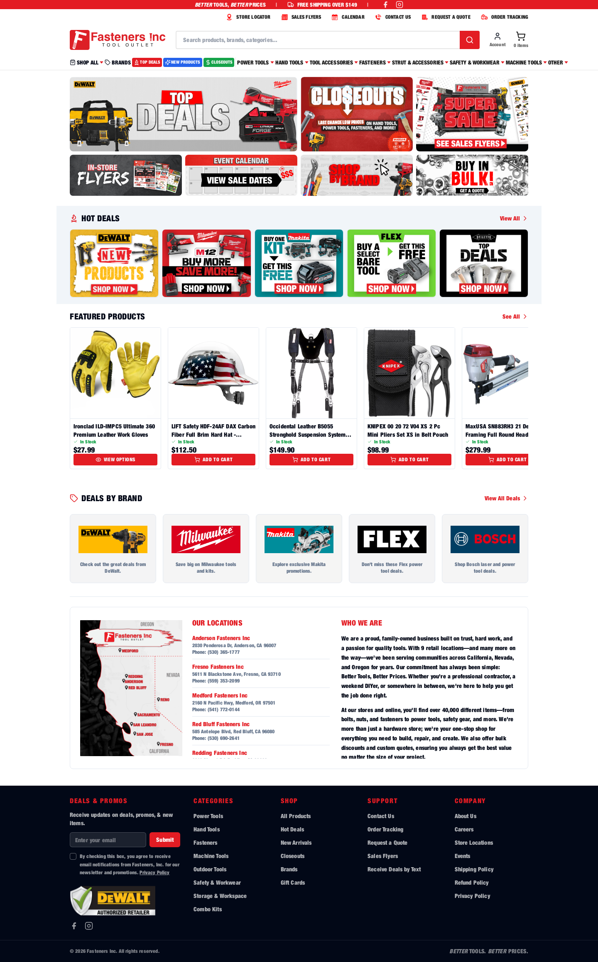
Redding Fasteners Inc (219, 752)
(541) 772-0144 (224, 709)
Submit (165, 839)
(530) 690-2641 (224, 738)
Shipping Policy (474, 869)
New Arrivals (296, 842)
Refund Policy (472, 882)
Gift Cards (293, 882)
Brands (289, 869)
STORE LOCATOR (247, 17)
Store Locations (474, 842)
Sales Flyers (383, 855)
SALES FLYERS (300, 17)
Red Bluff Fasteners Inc (221, 723)
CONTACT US (392, 17)
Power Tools (208, 815)
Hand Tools (207, 829)
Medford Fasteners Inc (220, 695)
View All (514, 218)
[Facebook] (74, 926)
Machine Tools (211, 855)
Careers (464, 829)
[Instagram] (89, 926)
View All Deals (506, 498)
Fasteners (205, 842)
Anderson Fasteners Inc (221, 637)
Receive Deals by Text (394, 869)
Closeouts (292, 855)
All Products (296, 815)
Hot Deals (292, 829)
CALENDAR (346, 17)
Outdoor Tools (210, 869)
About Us (465, 815)
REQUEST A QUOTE (444, 17)
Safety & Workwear (217, 882)
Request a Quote (387, 842)
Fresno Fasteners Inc (218, 666)
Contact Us (381, 815)
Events (463, 855)
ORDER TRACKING (503, 17)
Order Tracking (385, 829)
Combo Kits (208, 909)
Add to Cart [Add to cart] (213, 459)
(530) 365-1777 (224, 652)
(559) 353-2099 (224, 681)
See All (515, 316)
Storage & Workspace (220, 895)
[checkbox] (73, 856)
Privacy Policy (154, 872)
